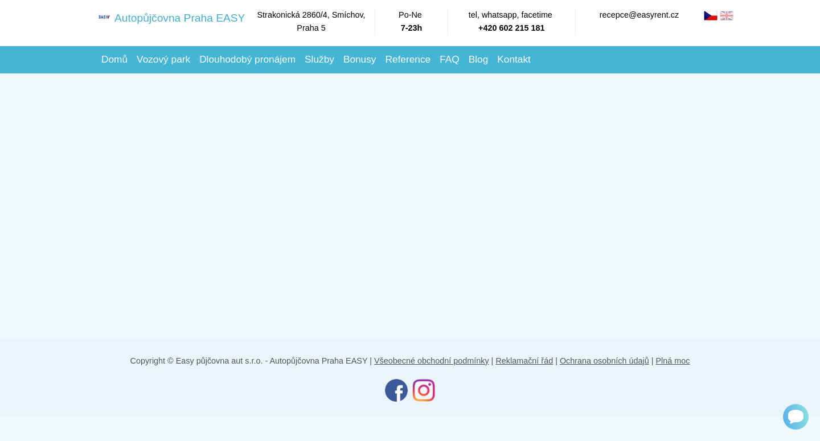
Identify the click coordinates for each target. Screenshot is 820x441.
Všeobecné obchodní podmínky (431, 360)
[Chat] (796, 417)
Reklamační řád (524, 360)
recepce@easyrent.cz (639, 14)
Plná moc (672, 360)
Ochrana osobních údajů (604, 360)
